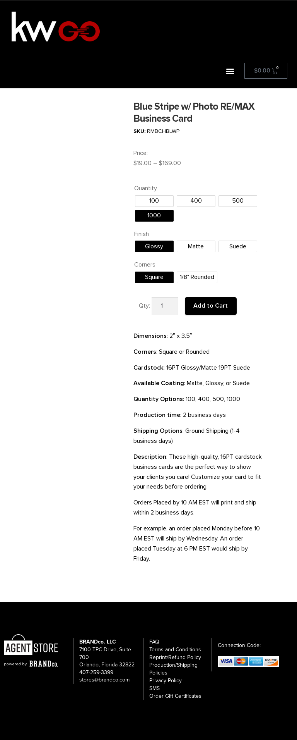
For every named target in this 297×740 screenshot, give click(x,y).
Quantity (145, 188)
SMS (154, 688)
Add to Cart (210, 306)
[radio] (154, 201)
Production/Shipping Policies (173, 669)
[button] (230, 70)
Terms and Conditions (175, 649)
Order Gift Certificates (175, 696)
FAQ (154, 641)
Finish (141, 234)
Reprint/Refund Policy (175, 657)
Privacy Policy (165, 680)
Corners (144, 264)
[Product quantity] (165, 306)
